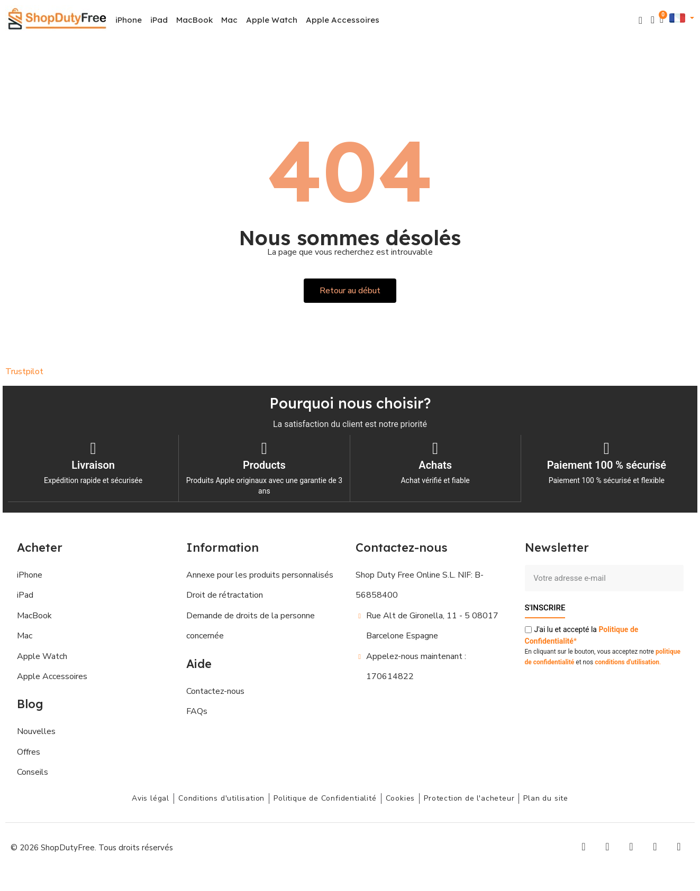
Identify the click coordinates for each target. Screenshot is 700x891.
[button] (640, 20)
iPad (159, 20)
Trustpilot (24, 371)
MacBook (194, 20)
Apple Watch (271, 20)
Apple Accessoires (342, 20)
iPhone (128, 20)
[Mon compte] (652, 20)
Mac (229, 20)
